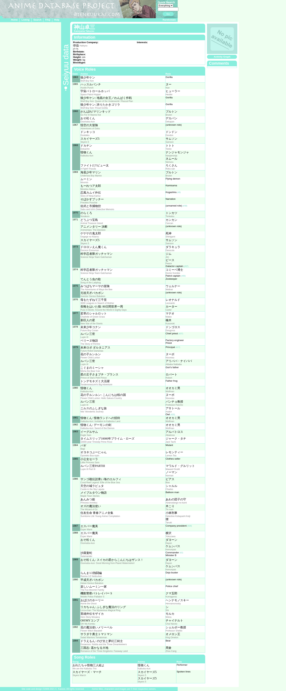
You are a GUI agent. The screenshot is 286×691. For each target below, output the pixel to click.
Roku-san (170, 169)
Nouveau (170, 357)
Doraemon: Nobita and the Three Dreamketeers (103, 644)
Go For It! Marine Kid (90, 115)
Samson (170, 142)
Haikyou (83, 45)
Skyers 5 (84, 142)
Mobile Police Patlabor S (92, 596)
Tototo (169, 149)
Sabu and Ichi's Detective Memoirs (97, 209)
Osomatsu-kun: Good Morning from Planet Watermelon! (107, 563)
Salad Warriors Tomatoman (93, 637)
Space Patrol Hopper (90, 94)
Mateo (169, 317)
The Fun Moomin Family (92, 590)
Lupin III (84, 337)
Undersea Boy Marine (91, 175)
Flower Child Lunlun (90, 357)
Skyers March (79, 675)
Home (14, 19)
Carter (169, 310)
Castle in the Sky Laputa (92, 489)
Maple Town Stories (90, 496)
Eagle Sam (85, 435)
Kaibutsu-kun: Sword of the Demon (97, 428)
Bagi (82, 449)
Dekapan (170, 121)
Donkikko (84, 135)
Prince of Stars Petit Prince (93, 378)
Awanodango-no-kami (176, 502)
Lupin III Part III (87, 469)
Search (37, 19)
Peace (169, 263)
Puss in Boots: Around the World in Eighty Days (103, 310)
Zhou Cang (171, 651)
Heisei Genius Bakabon (91, 583)
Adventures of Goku (90, 128)
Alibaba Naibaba (174, 364)
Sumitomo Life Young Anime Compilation (100, 516)
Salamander (86, 556)
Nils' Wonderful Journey (91, 411)
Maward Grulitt (173, 469)
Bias (168, 482)
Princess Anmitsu (88, 502)
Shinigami (170, 236)
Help (56, 19)
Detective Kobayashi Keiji (178, 516)
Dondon (169, 135)
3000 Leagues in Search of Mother (97, 303)
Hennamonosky (173, 603)
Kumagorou (171, 596)
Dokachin (85, 149)
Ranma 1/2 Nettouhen (91, 576)
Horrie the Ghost (88, 603)
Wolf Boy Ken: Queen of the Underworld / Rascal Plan (106, 101)
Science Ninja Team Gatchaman (96, 257)
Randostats (169, 19)
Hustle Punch (86, 87)
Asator (169, 411)
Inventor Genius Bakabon (92, 296)
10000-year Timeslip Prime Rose (96, 442)
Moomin (84, 182)
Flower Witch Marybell (91, 630)
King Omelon (172, 637)
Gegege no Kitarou (89, 236)
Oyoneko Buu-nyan (89, 455)
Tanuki (169, 522)
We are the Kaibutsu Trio (84, 668)
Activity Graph (222, 56)
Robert (169, 378)
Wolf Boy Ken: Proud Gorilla (94, 108)
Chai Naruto (171, 624)
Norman (169, 475)
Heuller (169, 94)
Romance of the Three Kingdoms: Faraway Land (104, 651)
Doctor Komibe (173, 273)
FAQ (47, 19)
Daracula (170, 250)
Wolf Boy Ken (87, 81)
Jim (167, 257)
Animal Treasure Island (91, 223)
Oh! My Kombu (87, 624)
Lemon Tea (171, 455)
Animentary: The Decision (92, 230)
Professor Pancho (174, 405)
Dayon (169, 543)
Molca (168, 617)
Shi (167, 610)
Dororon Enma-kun (89, 250)
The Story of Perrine (90, 344)
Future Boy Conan (89, 330)
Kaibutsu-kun (86, 155)
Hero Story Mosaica (90, 617)
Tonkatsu (170, 216)
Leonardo (170, 303)
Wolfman (170, 391)
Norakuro (84, 216)
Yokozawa (170, 536)
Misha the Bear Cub (90, 371)
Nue (168, 87)
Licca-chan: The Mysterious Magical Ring (100, 610)
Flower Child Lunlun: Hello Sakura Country (101, 398)
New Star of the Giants (91, 323)
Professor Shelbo (174, 630)
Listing (26, 19)
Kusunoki (170, 323)
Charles (169, 489)
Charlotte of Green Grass (92, 317)
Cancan (169, 223)
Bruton (169, 115)
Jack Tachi (171, 442)
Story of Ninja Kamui (90, 196)
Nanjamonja (171, 155)
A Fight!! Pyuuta (88, 169)
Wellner (169, 289)
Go (168, 14)
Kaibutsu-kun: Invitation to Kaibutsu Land (100, 421)
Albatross (170, 435)
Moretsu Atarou (87, 189)
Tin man (169, 509)
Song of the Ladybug (90, 282)
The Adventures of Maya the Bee (96, 289)
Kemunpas (171, 549)
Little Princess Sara (89, 462)
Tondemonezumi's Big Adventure (96, 384)
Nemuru (169, 162)
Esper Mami (86, 529)
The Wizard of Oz (88, 509)
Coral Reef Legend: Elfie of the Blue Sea (100, 482)
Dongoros (170, 330)
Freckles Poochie (88, 202)
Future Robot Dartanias (91, 351)
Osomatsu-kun (87, 121)
